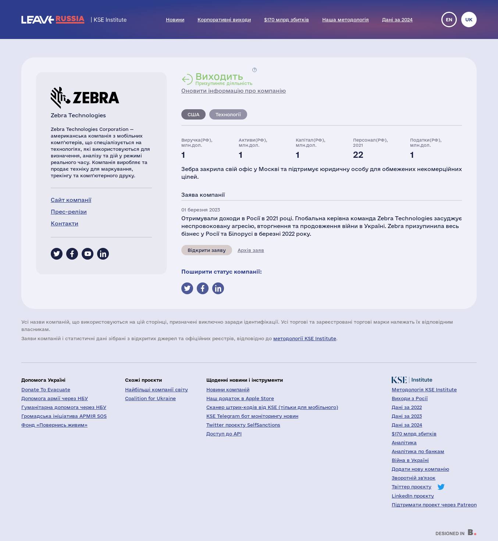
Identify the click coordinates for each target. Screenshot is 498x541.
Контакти (64, 223)
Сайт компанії (71, 200)
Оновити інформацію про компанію (233, 91)
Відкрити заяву (207, 250)
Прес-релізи (69, 212)
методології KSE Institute (304, 338)
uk (469, 19)
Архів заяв (251, 250)
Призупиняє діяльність (223, 78)
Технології (228, 114)
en (449, 19)
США (193, 114)
